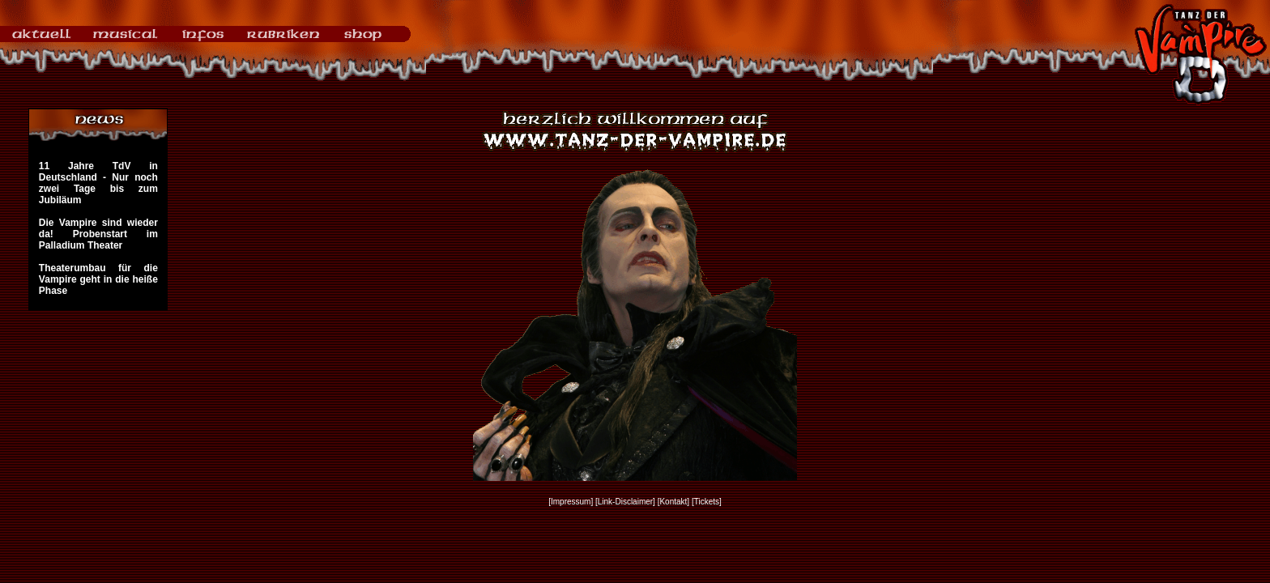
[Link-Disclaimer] (625, 501)
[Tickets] (707, 501)
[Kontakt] (673, 501)
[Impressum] (570, 501)
